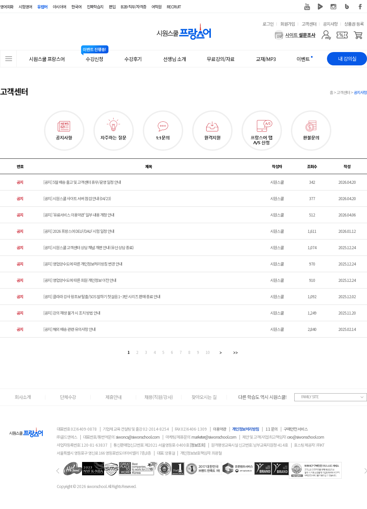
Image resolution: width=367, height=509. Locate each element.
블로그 (347, 6)
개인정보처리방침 (245, 429)
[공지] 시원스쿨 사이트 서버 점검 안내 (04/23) (77, 198)
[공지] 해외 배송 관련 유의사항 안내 (69, 329)
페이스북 (360, 6)
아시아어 (59, 6)
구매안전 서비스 (296, 429)
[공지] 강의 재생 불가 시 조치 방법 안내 (71, 313)
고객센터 (309, 24)
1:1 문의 (272, 429)
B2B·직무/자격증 (133, 6)
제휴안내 (113, 397)
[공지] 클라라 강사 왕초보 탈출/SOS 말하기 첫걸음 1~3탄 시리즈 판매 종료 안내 (101, 296)
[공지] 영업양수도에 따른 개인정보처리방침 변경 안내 (82, 264)
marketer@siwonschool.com (214, 437)
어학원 (156, 6)
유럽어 (42, 6)
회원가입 (287, 24)
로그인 (268, 24)
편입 (112, 6)
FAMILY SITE (310, 396)
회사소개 (23, 397)
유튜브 (307, 6)
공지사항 (330, 24)
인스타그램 (333, 6)
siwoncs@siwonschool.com (137, 437)
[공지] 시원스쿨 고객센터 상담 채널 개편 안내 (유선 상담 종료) (88, 247)
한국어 (76, 6)
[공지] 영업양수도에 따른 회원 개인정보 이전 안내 (79, 280)
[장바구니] (358, 35)
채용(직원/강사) (158, 397)
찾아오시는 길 (204, 397)
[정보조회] (197, 445)
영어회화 (6, 6)
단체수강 (68, 397)
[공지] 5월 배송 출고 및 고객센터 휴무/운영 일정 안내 (82, 182)
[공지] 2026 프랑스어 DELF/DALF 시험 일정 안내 (78, 231)
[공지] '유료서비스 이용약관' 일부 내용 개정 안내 (78, 214)
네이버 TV (320, 6)
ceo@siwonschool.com (305, 437)
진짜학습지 (95, 6)
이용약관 (219, 429)
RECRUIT (174, 6)
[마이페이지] (326, 35)
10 (208, 352)
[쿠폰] (342, 35)
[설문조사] (295, 35)
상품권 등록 (354, 24)
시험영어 (25, 6)
